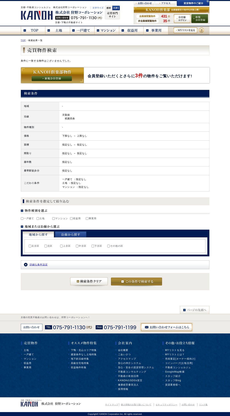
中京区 (81, 246)
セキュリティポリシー (166, 404)
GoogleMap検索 (175, 371)
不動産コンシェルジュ (178, 367)
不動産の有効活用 (128, 376)
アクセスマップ (127, 358)
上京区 (65, 246)
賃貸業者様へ (173, 384)
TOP (23, 40)
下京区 (97, 246)
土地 (41, 218)
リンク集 (203, 404)
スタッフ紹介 (173, 376)
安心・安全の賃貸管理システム (136, 367)
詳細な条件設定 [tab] (36, 264)
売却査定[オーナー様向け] (180, 358)
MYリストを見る (175, 350)
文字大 (116, 8)
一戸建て (27, 218)
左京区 (34, 246)
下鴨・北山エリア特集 (84, 350)
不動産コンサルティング (132, 371)
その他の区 (115, 246)
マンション (60, 218)
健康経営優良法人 (128, 384)
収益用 (75, 218)
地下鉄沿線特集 (80, 358)
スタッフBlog (173, 380)
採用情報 (123, 389)
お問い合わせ (188, 404)
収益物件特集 (78, 367)
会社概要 (123, 350)
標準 (108, 8)
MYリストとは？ (175, 354)
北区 (48, 246)
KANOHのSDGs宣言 (130, 380)
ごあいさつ (124, 354)
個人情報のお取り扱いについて (136, 404)
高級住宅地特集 (80, 363)
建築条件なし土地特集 (84, 354)
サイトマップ (111, 404)
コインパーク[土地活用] (179, 363)
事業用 (91, 218)
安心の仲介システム (129, 363)
